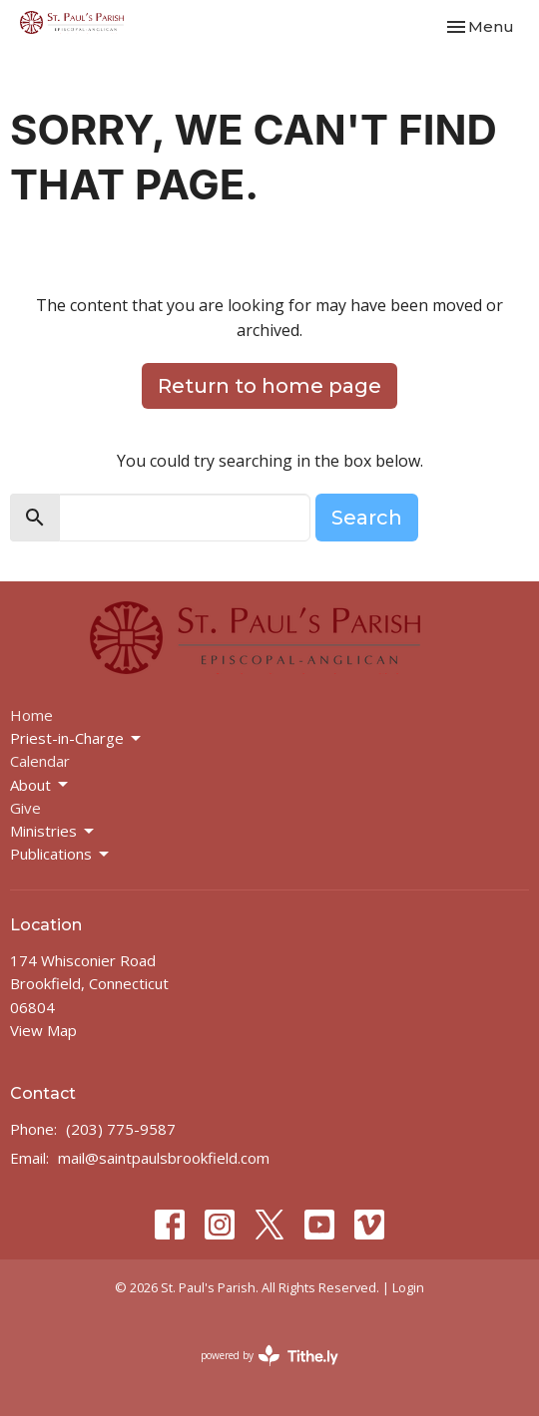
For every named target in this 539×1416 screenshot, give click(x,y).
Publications (61, 854)
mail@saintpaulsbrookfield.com (164, 1158)
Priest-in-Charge (77, 738)
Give (25, 808)
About (40, 785)
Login (408, 1287)
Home (31, 715)
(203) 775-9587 (121, 1129)
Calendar (40, 761)
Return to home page (269, 386)
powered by (269, 1355)
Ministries (53, 831)
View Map (43, 1030)
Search (366, 518)
